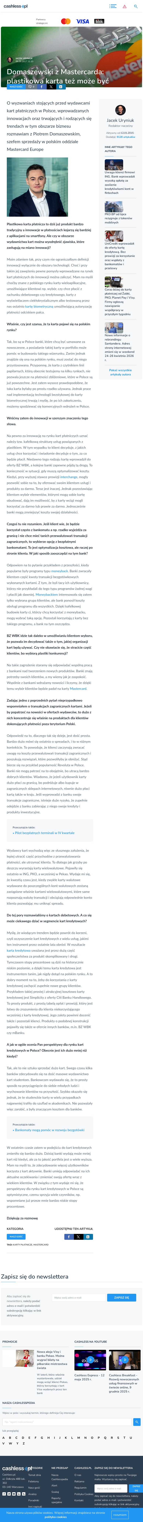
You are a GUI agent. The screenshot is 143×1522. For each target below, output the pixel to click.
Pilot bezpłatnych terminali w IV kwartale (43, 833)
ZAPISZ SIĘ (121, 1297)
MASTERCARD (41, 1244)
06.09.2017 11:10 (24, 61)
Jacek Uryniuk (24, 58)
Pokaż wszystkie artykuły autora (120, 372)
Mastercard (18, 149)
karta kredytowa (19, 950)
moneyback (59, 571)
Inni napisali (35, 1506)
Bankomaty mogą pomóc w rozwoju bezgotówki (48, 1130)
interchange (68, 477)
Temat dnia (34, 1475)
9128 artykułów (126, 137)
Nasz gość (34, 1487)
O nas (77, 1475)
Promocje (9, 1342)
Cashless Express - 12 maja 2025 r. (89, 1377)
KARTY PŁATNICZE (22, 1244)
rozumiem (120, 1515)
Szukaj (55, 1492)
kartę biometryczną (39, 306)
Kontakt (78, 1500)
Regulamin (80, 1487)
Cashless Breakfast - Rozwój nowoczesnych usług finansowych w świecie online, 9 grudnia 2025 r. (124, 1383)
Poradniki (33, 1500)
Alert (54, 1485)
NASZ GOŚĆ (16, 86)
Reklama (79, 1481)
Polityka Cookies (83, 1494)
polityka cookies (56, 1517)
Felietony (33, 1481)
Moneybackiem (47, 594)
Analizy (32, 1494)
